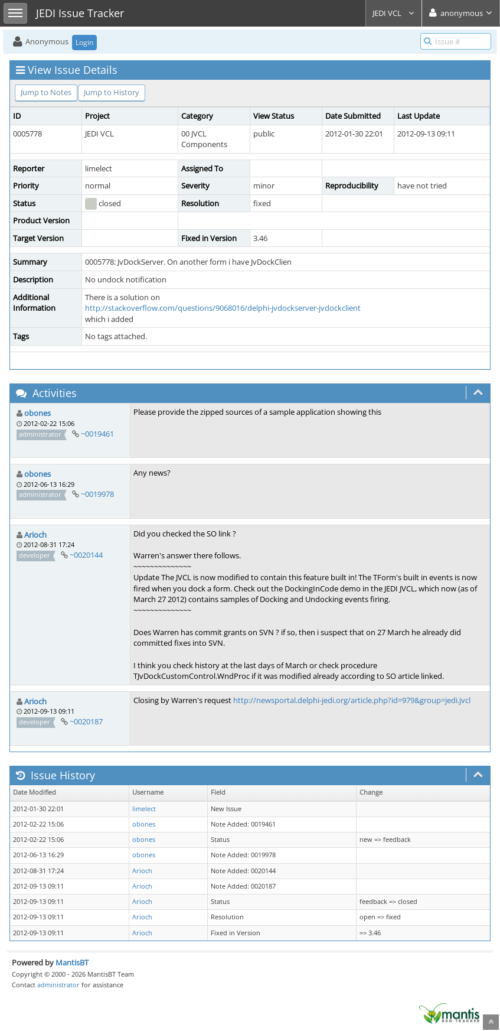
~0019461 (97, 433)
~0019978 (97, 494)
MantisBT (72, 962)
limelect (144, 809)
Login (84, 42)
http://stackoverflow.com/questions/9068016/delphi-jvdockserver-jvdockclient (223, 308)
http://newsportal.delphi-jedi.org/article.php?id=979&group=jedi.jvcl (351, 700)
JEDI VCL (394, 13)
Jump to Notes (46, 92)
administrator (58, 984)
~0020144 (86, 554)
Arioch (35, 534)
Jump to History (111, 92)
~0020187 (86, 721)
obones (37, 413)
